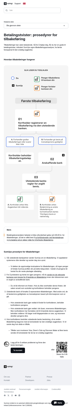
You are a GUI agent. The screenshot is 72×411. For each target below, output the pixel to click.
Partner (28, 377)
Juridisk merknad (9, 389)
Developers (29, 380)
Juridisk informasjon (41, 389)
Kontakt (7, 380)
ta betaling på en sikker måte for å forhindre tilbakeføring (31, 240)
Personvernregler (25, 389)
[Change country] (24, 3)
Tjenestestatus (9, 392)
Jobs (48, 380)
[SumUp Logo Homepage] (9, 3)
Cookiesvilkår (56, 389)
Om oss (7, 377)
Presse (49, 377)
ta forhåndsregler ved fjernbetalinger (49, 238)
